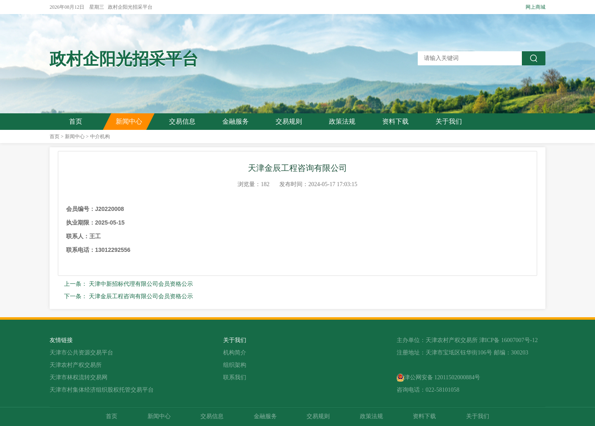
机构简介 (234, 352)
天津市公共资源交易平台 (81, 352)
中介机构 (100, 136)
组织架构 (234, 365)
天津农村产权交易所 (76, 365)
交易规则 (289, 121)
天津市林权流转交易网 (78, 377)
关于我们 (449, 121)
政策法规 (342, 121)
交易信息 (182, 121)
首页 (75, 121)
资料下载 (395, 121)
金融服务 (235, 121)
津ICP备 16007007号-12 (508, 340)
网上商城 (535, 7)
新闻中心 (129, 121)
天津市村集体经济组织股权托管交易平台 (102, 390)
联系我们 (234, 377)
